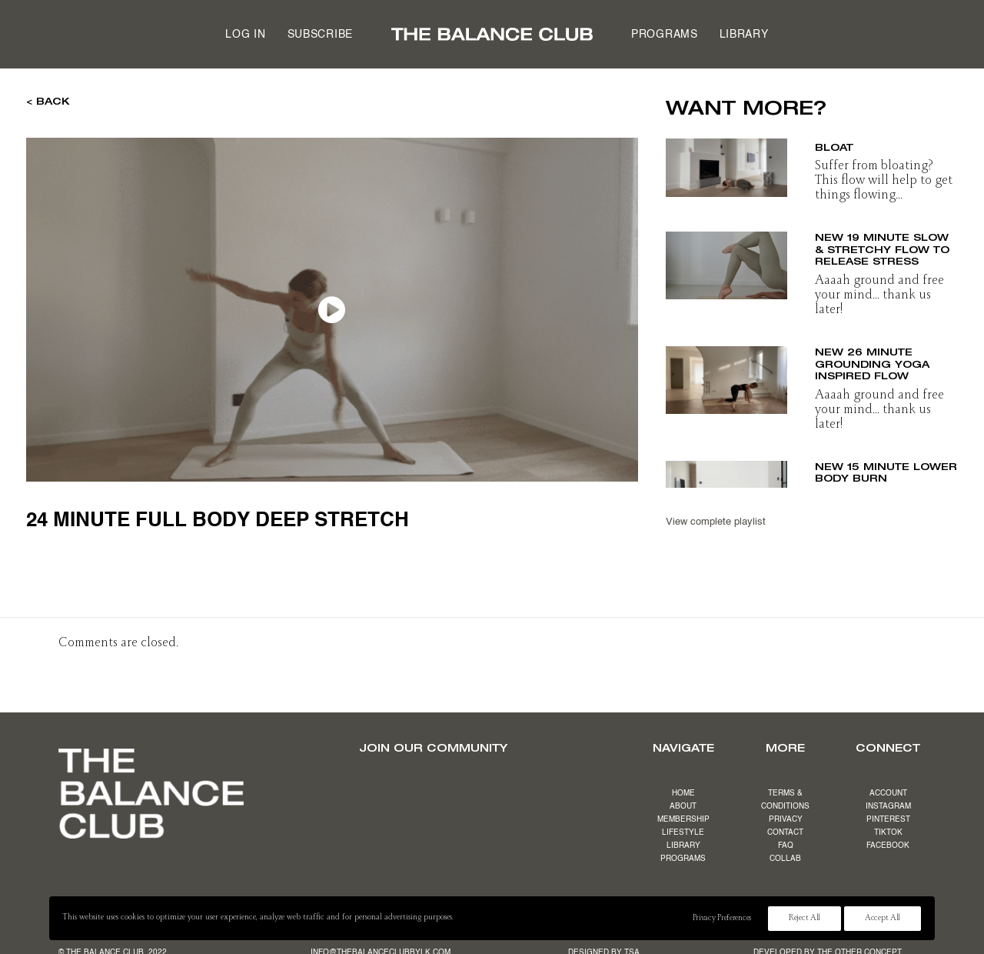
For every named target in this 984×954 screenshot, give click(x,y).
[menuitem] (245, 34)
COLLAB (785, 858)
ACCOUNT (888, 793)
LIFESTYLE (683, 832)
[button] (726, 163)
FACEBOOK (887, 845)
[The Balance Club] (492, 34)
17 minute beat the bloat (877, 140)
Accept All (882, 918)
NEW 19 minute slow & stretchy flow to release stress (882, 248)
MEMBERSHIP (683, 819)
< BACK (48, 101)
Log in (245, 34)
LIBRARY (683, 845)
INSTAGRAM (888, 806)
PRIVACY (786, 819)
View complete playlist (716, 522)
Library (744, 34)
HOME (683, 793)
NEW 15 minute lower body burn (886, 469)
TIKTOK (888, 832)
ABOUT (683, 806)
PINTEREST (888, 819)
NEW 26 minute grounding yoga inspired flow (872, 363)
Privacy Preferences (722, 918)
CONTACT (785, 832)
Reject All (804, 918)
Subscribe (320, 34)
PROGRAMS (683, 858)
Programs (664, 34)
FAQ (785, 845)
